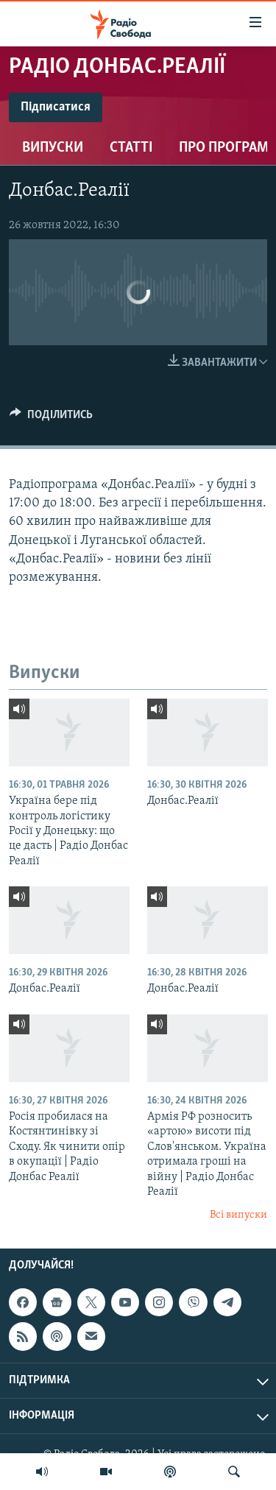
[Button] (51, 418)
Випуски (52, 148)
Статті (131, 148)
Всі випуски (238, 1215)
